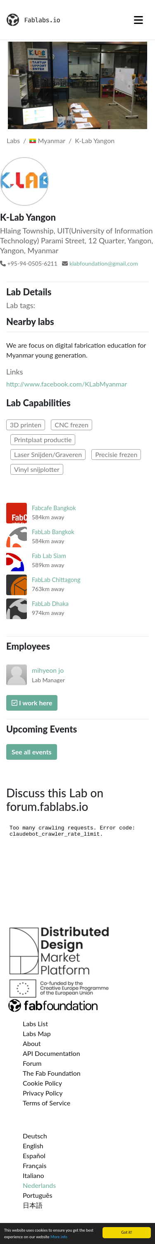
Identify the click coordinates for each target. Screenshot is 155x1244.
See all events (32, 752)
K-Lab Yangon (94, 140)
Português (37, 1195)
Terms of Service (46, 1103)
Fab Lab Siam (49, 555)
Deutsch (35, 1136)
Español (34, 1155)
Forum (32, 1063)
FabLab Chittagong (56, 579)
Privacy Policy (43, 1093)
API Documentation (51, 1053)
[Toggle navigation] (138, 20)
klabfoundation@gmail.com (103, 263)
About (32, 1043)
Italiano (33, 1175)
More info (58, 1237)
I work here (32, 703)
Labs (13, 140)
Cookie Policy (42, 1083)
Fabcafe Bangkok (54, 507)
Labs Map (37, 1033)
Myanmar (47, 140)
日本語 (33, 1205)
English (33, 1146)
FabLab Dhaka (50, 603)
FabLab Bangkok (53, 531)
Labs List (35, 1023)
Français (34, 1165)
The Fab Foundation (52, 1073)
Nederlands (39, 1185)
